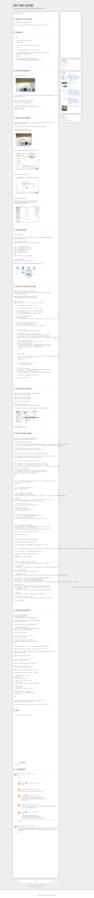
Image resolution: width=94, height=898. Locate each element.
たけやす (23, 783)
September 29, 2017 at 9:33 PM (32, 804)
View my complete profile (67, 120)
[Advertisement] (35, 866)
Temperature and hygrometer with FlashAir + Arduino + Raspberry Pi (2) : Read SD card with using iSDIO (73, 77)
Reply (19, 777)
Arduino (63, 65)
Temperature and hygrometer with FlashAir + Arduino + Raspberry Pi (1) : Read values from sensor (73, 101)
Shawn (19, 826)
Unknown (20, 773)
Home (35, 881)
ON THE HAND (23, 5)
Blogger (54, 895)
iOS (18, 764)
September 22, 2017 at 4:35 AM (29, 773)
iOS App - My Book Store (73, 106)
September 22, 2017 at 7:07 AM (34, 783)
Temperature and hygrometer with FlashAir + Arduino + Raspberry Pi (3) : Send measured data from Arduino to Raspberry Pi (71, 93)
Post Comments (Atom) (38, 886)
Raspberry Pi (65, 62)
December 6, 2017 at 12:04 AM (27, 826)
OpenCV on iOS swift (73, 82)
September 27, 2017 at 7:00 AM (34, 795)
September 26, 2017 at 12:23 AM (33, 789)
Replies (20, 780)
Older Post (54, 881)
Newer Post (17, 881)
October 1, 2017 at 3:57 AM (33, 812)
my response (20, 830)
